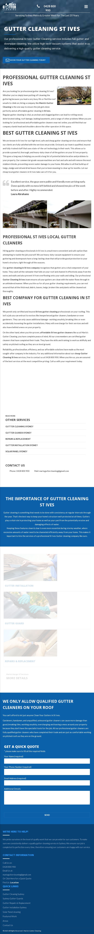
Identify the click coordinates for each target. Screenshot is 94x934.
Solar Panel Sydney (16, 451)
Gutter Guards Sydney (18, 432)
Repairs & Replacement (18, 439)
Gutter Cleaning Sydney (19, 426)
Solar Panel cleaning (11, 912)
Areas (5, 921)
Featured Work (10, 916)
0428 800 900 (9, 867)
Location (14, 882)
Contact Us (8, 925)
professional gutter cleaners (72, 728)
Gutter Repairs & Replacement (16, 903)
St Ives (57, 715)
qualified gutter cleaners (18, 732)
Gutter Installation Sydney (21, 445)
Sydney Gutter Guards (13, 898)
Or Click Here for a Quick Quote (17, 878)
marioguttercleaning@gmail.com (17, 874)
